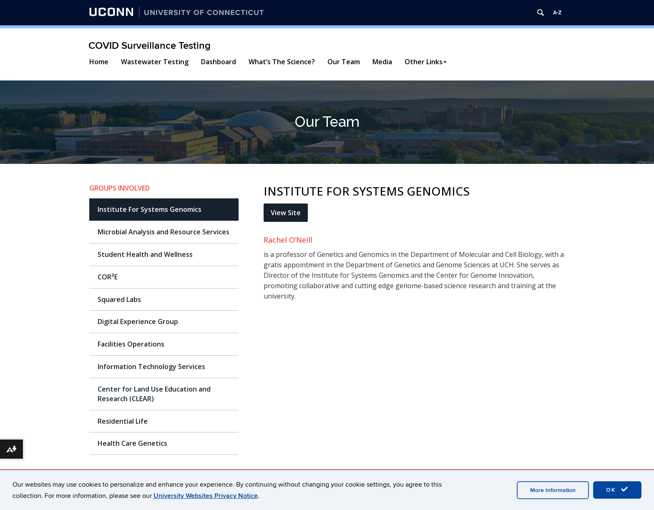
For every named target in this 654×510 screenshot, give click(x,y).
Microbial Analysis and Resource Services (163, 231)
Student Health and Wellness (145, 254)
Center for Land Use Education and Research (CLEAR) (154, 393)
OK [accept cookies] (617, 489)
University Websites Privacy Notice (205, 496)
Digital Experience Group (138, 321)
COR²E (108, 276)
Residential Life (123, 421)
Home (98, 61)
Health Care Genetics (132, 443)
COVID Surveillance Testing (149, 46)
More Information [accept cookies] (553, 490)
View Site (286, 212)
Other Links (426, 61)
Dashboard (218, 61)
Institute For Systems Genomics (149, 209)
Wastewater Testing (155, 61)
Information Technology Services (151, 366)
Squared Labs (119, 299)
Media (382, 61)
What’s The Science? (282, 61)
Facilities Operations (131, 344)
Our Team (343, 61)
